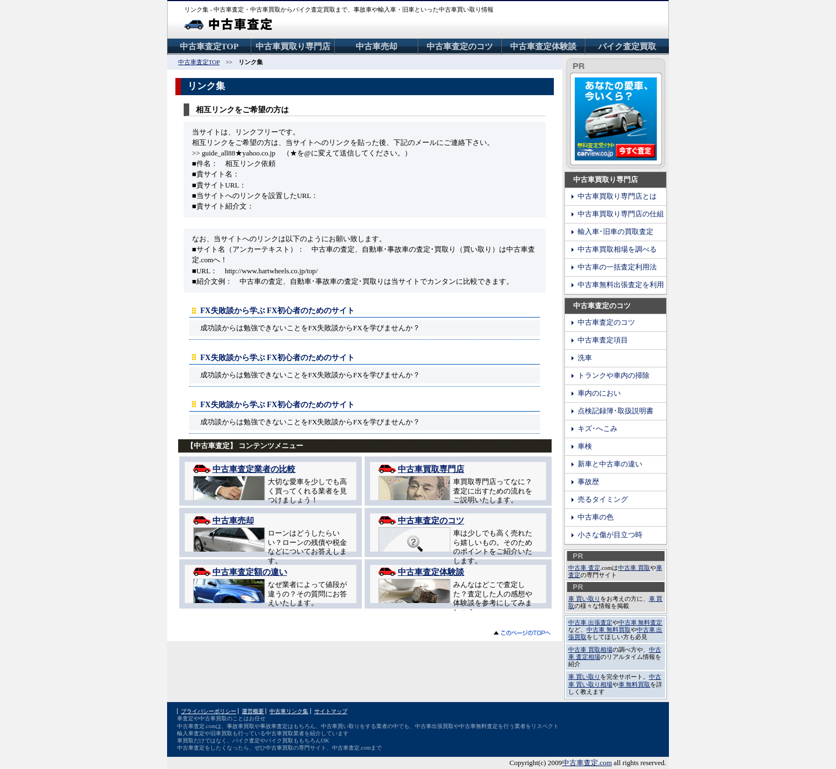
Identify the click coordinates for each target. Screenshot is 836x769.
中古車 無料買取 (608, 629)
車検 (585, 446)
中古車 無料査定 (641, 622)
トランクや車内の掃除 (614, 376)
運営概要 (253, 711)
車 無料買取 (635, 684)
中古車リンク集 (288, 711)
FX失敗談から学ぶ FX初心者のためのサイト (277, 310)
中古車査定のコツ (460, 46)
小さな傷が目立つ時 (610, 535)
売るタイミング (603, 499)
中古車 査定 (584, 567)
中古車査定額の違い (249, 572)
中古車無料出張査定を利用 (621, 285)
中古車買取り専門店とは (617, 196)
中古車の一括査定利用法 (617, 267)
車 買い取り (584, 598)
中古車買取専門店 (431, 469)
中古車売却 (376, 46)
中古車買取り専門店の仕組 (621, 214)
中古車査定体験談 (543, 46)
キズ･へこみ (597, 429)
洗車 (585, 358)
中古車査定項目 (603, 340)
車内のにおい (599, 393)
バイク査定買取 (627, 46)
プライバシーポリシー (208, 711)
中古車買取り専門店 (293, 46)
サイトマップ (330, 711)
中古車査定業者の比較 (253, 469)
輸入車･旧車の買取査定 (615, 232)
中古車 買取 (634, 567)
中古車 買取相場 (590, 649)
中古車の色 (596, 517)
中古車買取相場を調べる (617, 249)
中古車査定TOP (209, 46)
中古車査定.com (587, 763)
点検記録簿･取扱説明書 (615, 411)
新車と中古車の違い (610, 464)
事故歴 (588, 482)
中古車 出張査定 (590, 622)
